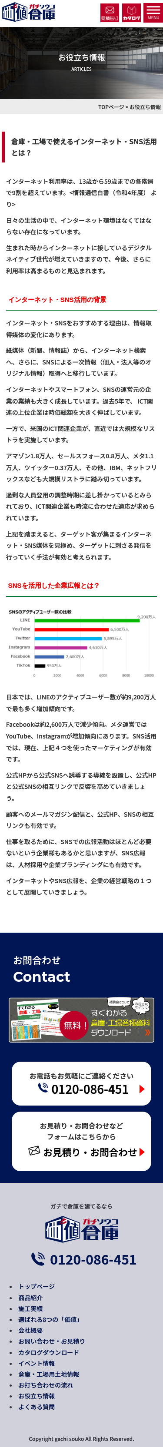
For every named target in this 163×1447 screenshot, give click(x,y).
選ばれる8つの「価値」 (50, 1319)
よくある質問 (36, 1406)
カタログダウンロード (48, 1352)
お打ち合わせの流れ (45, 1385)
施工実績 (30, 1308)
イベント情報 (36, 1363)
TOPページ (111, 106)
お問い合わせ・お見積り (51, 1341)
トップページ (36, 1286)
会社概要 (30, 1330)
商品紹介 (30, 1297)
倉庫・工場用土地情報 (48, 1374)
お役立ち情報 (36, 1395)
